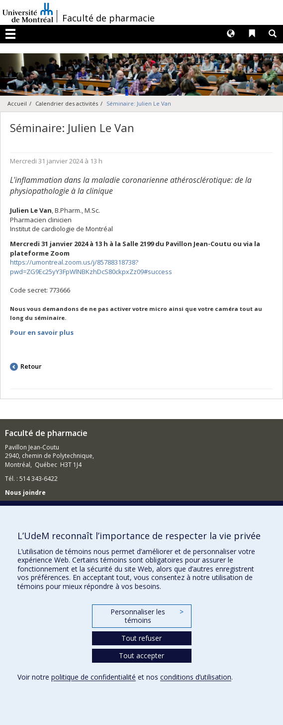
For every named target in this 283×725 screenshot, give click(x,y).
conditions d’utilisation (195, 677)
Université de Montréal (27, 12)
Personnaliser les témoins (146, 616)
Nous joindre (25, 492)
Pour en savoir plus (42, 332)
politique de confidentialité (93, 677)
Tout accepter (141, 655)
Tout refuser (141, 638)
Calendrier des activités (66, 103)
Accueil (17, 103)
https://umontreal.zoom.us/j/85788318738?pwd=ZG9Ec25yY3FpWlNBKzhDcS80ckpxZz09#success (91, 267)
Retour (31, 366)
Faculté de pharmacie (108, 17)
